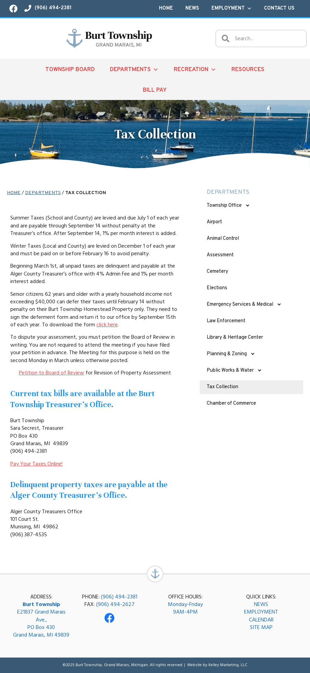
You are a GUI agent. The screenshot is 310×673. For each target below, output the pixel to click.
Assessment (220, 255)
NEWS (261, 604)
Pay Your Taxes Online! (36, 463)
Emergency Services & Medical (244, 304)
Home (166, 8)
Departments (134, 69)
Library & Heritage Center (235, 337)
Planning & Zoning (231, 354)
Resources (247, 69)
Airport (214, 222)
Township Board (70, 69)
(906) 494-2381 (119, 596)
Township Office (228, 205)
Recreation (195, 69)
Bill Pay (155, 90)
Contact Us (279, 8)
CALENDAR (261, 619)
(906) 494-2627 (115, 604)
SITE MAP (261, 627)
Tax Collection (222, 387)
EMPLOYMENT (261, 612)
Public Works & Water (234, 370)
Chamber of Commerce (231, 403)
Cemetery (217, 271)
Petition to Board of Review (51, 372)
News (192, 8)
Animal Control (223, 238)
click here (107, 324)
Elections (217, 288)
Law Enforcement (226, 321)
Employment (231, 8)
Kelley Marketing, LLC (228, 665)
